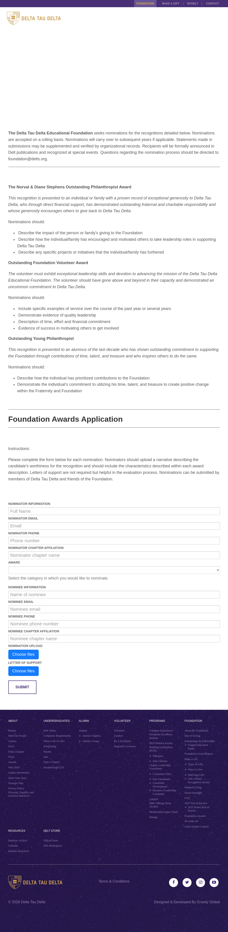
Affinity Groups (90, 741)
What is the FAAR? (54, 741)
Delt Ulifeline (160, 761)
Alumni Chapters (91, 735)
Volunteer (122, 720)
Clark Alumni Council (197, 826)
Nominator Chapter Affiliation (36, 548)
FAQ (187, 798)
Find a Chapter (16, 751)
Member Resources (18, 851)
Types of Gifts (195, 764)
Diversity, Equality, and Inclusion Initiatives (21, 794)
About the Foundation (196, 730)
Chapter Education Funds (198, 746)
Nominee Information (27, 587)
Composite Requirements (57, 735)
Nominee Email (21, 602)
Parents (47, 751)
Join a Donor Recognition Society (199, 780)
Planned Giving (193, 787)
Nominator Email (23, 518)
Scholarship (49, 746)
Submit (22, 687)
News (11, 746)
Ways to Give (195, 769)
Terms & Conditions (114, 881)
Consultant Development (160, 784)
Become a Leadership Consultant (164, 792)
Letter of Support (25, 662)
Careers (12, 741)
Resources (16, 830)
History (12, 730)
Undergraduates (56, 720)
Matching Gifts (196, 774)
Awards (12, 762)
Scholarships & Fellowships (200, 741)
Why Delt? (14, 767)
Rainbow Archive (17, 840)
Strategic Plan (15, 783)
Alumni (84, 720)
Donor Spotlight (193, 792)
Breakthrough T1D (53, 767)
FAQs (11, 756)
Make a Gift (170, 3)
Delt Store (51, 830)
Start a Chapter (51, 762)
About (13, 720)
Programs (157, 720)
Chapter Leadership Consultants (159, 767)
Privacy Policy (16, 788)
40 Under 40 (191, 821)
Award (14, 562)
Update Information (19, 772)
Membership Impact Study (163, 812)
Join (45, 756)
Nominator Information (29, 504)
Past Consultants (162, 779)
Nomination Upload (25, 646)
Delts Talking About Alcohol (160, 805)
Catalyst (118, 735)
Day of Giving (192, 735)
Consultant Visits (162, 774)
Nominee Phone (21, 616)
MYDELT (192, 3)
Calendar (13, 845)
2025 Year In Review (196, 803)
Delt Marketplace (52, 845)
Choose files (23, 654)
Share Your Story (17, 778)
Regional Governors (125, 746)
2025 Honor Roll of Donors (198, 809)
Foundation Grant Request (199, 753)
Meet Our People (17, 735)
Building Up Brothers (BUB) (161, 749)
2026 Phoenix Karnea (161, 743)
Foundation (145, 3)
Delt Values (49, 730)
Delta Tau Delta (33, 902)
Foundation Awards (195, 816)
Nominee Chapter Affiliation (33, 631)
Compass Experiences (161, 730)
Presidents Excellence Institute (161, 736)
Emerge (153, 817)
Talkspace (158, 756)
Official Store (50, 840)
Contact (212, 3)
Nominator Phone (24, 533)
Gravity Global (208, 902)
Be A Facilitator (122, 741)
